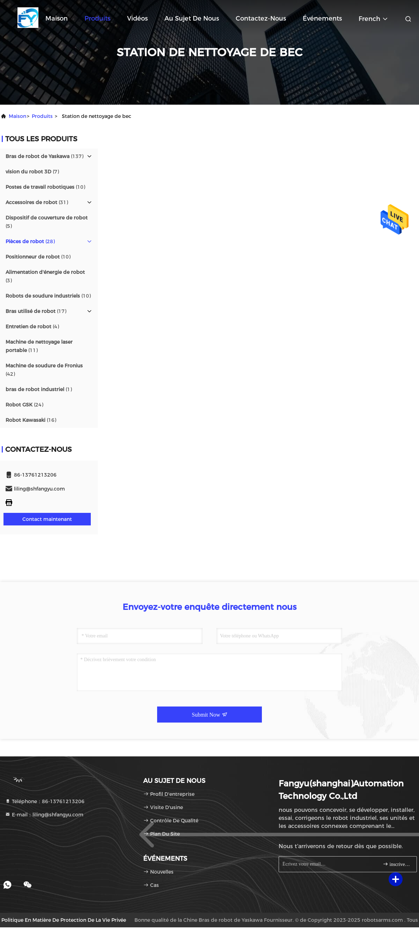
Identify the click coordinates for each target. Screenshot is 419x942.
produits (42, 116)
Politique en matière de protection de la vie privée (63, 920)
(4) (32, 326)
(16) (31, 420)
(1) (39, 389)
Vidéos (137, 18)
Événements (322, 18)
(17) (36, 311)
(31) (37, 202)
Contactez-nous (261, 18)
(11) (39, 346)
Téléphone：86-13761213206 (44, 801)
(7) (32, 172)
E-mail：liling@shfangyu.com (44, 815)
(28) (30, 241)
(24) (24, 405)
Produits (97, 18)
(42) (44, 369)
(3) (45, 276)
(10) (45, 187)
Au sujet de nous (191, 18)
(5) (47, 222)
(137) (44, 156)
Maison (56, 18)
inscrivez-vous (397, 864)
